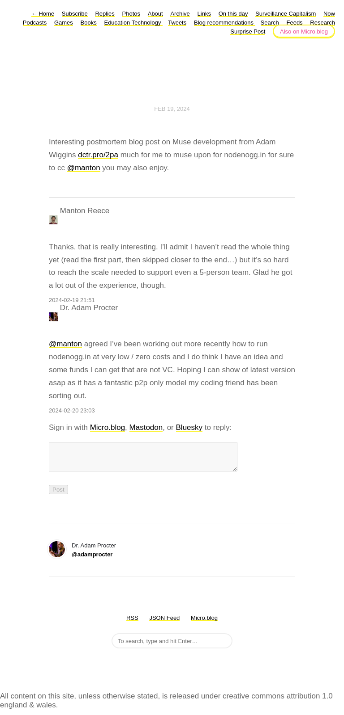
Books (89, 22)
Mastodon (146, 427)
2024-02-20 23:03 (72, 410)
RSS (132, 623)
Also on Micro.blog (304, 31)
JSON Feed (164, 623)
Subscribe (75, 13)
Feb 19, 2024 (172, 108)
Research (322, 22)
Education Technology (133, 22)
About (155, 13)
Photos (131, 13)
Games (63, 22)
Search (270, 22)
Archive (179, 13)
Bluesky (189, 427)
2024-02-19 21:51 (72, 300)
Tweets (177, 22)
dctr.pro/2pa (98, 155)
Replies (104, 13)
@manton (83, 168)
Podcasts (35, 22)
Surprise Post (247, 31)
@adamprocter (92, 559)
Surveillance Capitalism (285, 13)
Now (329, 13)
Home (42, 13)
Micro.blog (107, 427)
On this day (233, 13)
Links (204, 13)
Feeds (294, 22)
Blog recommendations (224, 22)
